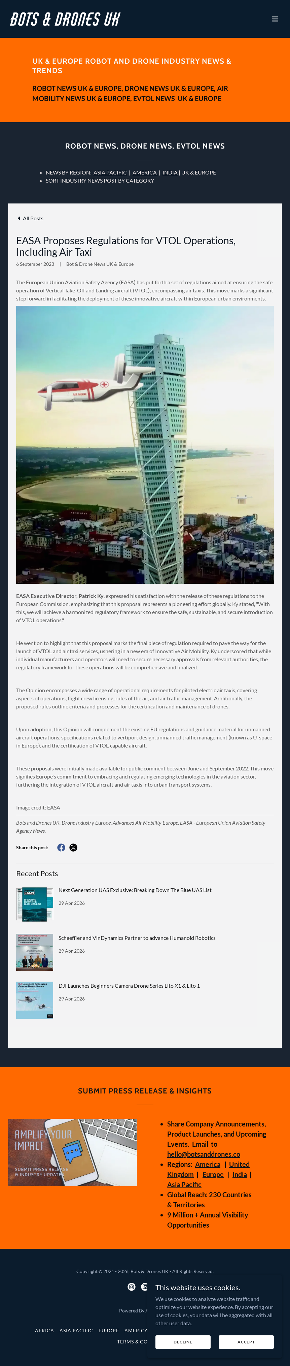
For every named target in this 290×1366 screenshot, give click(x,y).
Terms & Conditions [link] (145, 1341)
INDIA (170, 172)
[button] (275, 19)
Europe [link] (109, 1330)
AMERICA (145, 172)
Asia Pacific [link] (76, 1330)
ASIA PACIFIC (110, 172)
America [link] (136, 1330)
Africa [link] (44, 1330)
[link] (65, 23)
